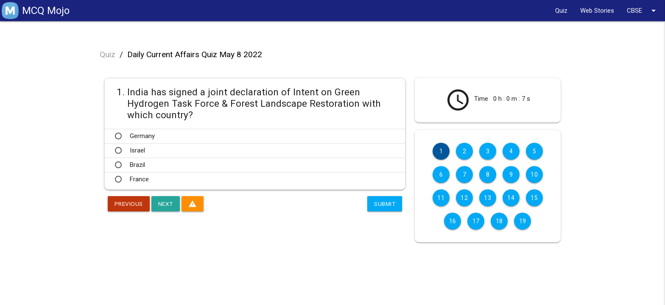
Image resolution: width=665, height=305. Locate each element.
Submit (383, 203)
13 (487, 197)
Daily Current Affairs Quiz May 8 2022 (194, 54)
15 (534, 197)
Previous (129, 203)
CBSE (643, 10)
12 (464, 197)
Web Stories (597, 10)
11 (440, 197)
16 (452, 221)
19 (522, 221)
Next (167, 203)
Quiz (561, 10)
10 (534, 174)
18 (499, 221)
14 (510, 197)
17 (476, 221)
